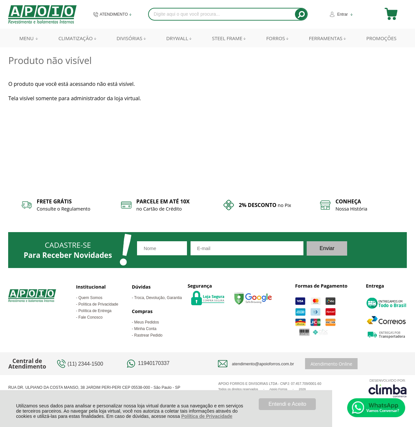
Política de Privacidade (207, 416)
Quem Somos (90, 297)
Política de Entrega (94, 310)
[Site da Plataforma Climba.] (387, 388)
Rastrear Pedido (148, 335)
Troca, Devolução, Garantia (158, 297)
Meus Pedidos (146, 322)
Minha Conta (145, 328)
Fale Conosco (90, 317)
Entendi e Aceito (287, 404)
